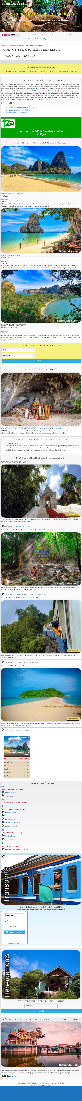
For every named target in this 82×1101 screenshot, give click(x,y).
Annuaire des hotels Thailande (27, 1083)
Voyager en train (10, 812)
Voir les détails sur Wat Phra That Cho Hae (17, 526)
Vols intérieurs (9, 819)
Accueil (4, 45)
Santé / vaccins (9, 840)
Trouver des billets (14, 932)
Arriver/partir (11, 71)
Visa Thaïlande (9, 836)
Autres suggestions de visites (17, 113)
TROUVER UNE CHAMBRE (12, 789)
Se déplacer (63, 71)
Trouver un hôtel (10, 793)
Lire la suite (13, 1077)
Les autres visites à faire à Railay (19, 110)
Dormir (22, 71)
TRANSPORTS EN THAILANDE (14, 809)
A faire (43, 71)
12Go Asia (14, 943)
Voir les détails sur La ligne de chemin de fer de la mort (21, 662)
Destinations (43, 35)
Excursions (62, 35)
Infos (73, 71)
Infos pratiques (27, 39)
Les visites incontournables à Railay (20, 107)
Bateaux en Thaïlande (12, 823)
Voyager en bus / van (11, 816)
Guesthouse (8, 796)
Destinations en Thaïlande (16, 45)
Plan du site (60, 1083)
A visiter (52, 35)
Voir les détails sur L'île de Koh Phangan (16, 730)
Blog (44, 39)
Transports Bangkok (11, 826)
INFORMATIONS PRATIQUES (13, 833)
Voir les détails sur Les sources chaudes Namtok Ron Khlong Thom (24, 594)
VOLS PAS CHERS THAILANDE (14, 803)
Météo (53, 71)
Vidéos (70, 35)
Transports (26, 35)
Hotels (34, 35)
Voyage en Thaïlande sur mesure (16, 849)
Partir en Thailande (43, 1083)
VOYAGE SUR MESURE (11, 846)
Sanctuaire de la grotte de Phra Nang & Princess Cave (31, 428)
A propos (53, 1083)
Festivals (37, 39)
